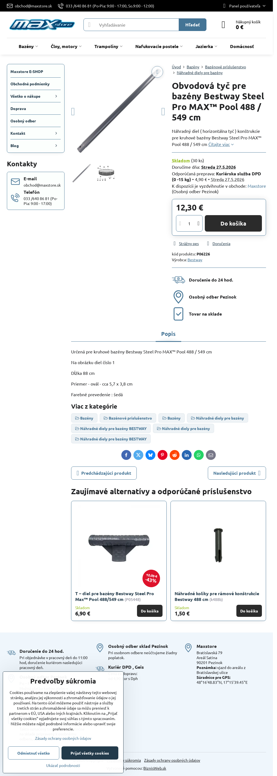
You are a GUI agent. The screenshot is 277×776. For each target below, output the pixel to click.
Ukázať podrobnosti (63, 765)
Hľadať (192, 24)
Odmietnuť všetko (33, 752)
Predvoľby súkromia (124, 760)
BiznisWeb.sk (154, 768)
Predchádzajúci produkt (104, 473)
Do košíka (233, 223)
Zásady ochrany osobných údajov (172, 760)
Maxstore (257, 186)
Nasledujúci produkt (237, 473)
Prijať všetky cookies (90, 752)
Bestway (195, 259)
